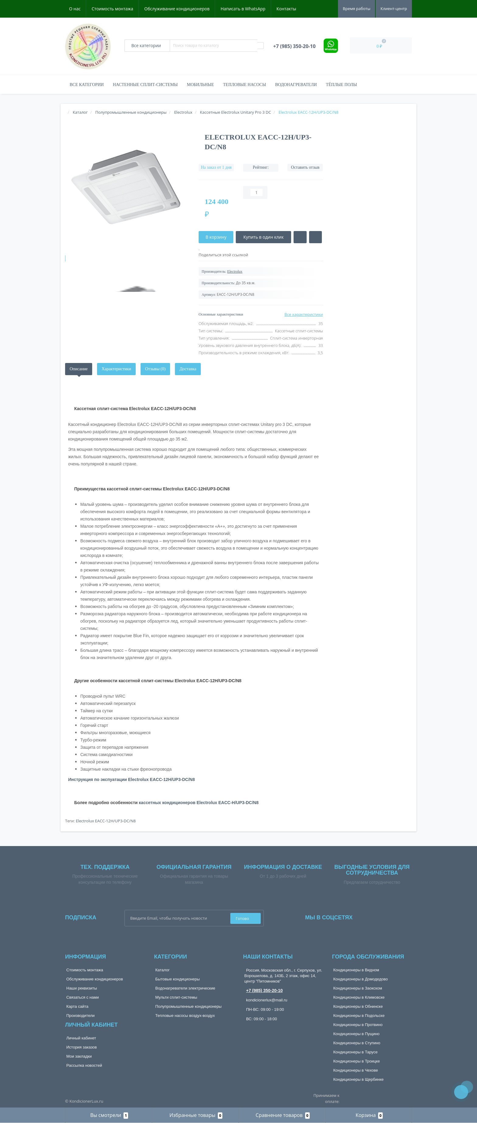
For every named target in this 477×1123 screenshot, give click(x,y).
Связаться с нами (82, 997)
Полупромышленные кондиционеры (188, 1006)
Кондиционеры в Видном (356, 970)
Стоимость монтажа (112, 9)
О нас (75, 9)
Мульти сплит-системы (176, 997)
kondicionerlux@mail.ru (266, 1000)
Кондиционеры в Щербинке (358, 1079)
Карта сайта (77, 1006)
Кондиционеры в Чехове (355, 1070)
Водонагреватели (296, 84)
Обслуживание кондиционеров (177, 9)
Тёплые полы (341, 84)
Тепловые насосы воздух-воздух (185, 1015)
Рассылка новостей (84, 1065)
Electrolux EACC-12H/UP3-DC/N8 (106, 821)
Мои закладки (79, 1056)
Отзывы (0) (155, 369)
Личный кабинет (81, 1038)
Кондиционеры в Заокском (357, 988)
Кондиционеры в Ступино (357, 1043)
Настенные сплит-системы (145, 84)
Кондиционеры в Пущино (356, 1033)
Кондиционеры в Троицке (356, 1061)
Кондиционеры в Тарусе (355, 1052)
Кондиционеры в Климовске (359, 997)
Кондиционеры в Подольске (359, 1015)
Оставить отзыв (305, 167)
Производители (80, 1015)
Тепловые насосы (244, 84)
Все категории (87, 84)
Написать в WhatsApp (243, 9)
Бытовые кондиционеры (177, 979)
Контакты (286, 9)
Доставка (187, 369)
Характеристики (116, 369)
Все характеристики (303, 314)
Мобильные (200, 84)
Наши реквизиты (81, 988)
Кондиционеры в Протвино (358, 1024)
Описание (79, 369)
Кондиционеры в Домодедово (360, 979)
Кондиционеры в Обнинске (358, 1006)
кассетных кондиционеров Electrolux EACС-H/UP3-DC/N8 (199, 802)
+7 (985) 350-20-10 (264, 990)
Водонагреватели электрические (185, 988)
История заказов (81, 1047)
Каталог (162, 970)
